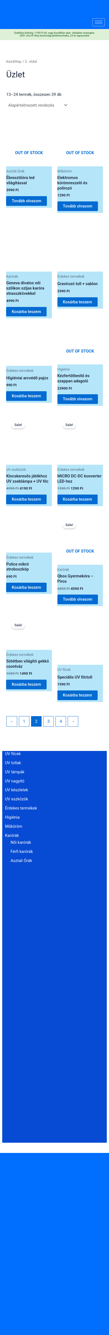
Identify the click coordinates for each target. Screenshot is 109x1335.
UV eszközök (16, 799)
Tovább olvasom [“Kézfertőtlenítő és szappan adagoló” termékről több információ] (78, 398)
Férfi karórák (22, 851)
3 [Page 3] (48, 721)
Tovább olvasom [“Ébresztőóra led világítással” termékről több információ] (26, 200)
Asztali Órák (21, 860)
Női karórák (21, 842)
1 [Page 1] (24, 721)
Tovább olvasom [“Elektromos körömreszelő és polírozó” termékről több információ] (78, 206)
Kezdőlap (13, 61)
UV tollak (13, 762)
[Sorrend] (37, 105)
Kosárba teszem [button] (26, 311)
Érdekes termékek (21, 808)
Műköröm (13, 826)
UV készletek (16, 789)
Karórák (12, 835)
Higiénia (12, 817)
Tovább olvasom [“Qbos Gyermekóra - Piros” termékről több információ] (78, 599)
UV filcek (13, 753)
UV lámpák (14, 771)
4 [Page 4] (61, 721)
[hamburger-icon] (98, 22)
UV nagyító (14, 781)
